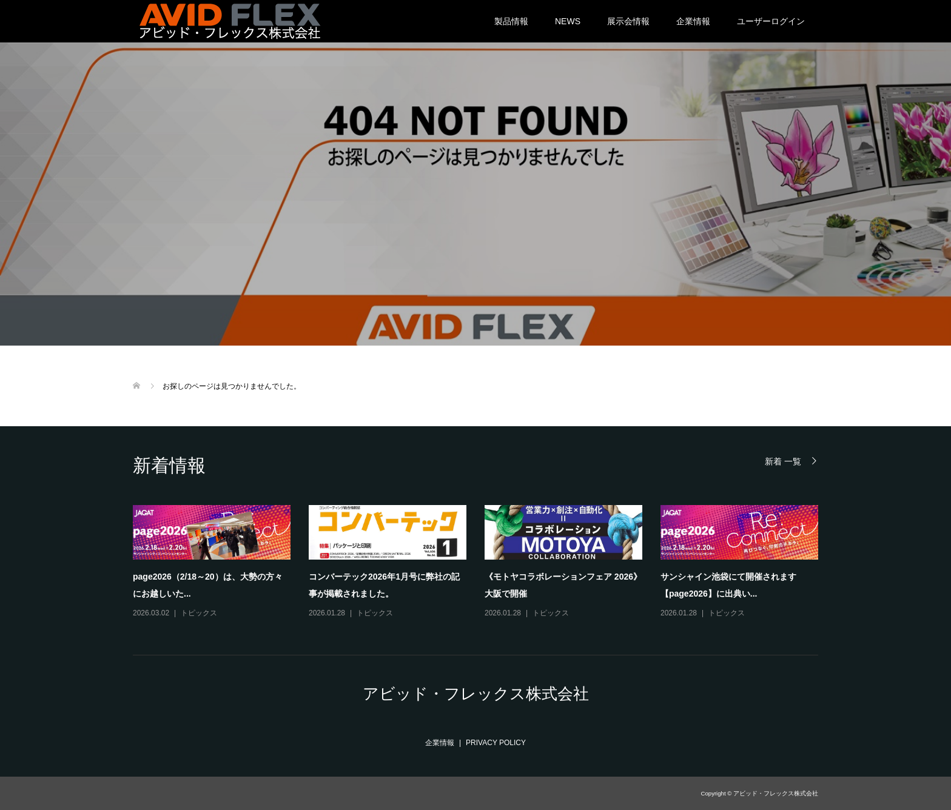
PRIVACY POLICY (496, 742)
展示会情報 (628, 21)
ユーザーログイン (771, 21)
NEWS (567, 21)
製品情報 (511, 21)
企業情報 (693, 21)
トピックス (199, 613)
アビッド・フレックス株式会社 (476, 693)
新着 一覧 (783, 461)
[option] (484, 562)
